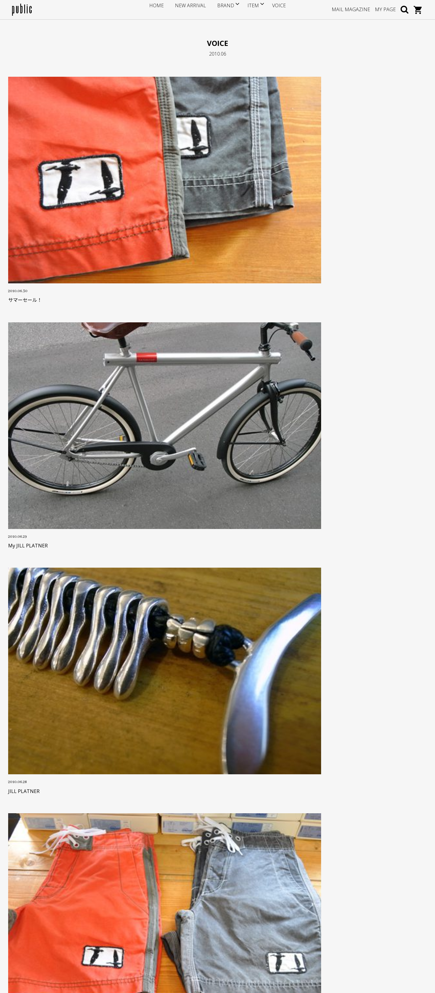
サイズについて (168, 886)
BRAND (221, 9)
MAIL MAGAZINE (351, 9)
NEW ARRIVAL (192, 9)
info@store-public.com (47, 902)
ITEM (247, 9)
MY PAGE (385, 9)
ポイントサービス (170, 896)
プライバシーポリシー (174, 933)
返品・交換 (163, 914)
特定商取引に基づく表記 (176, 924)
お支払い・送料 (168, 905)
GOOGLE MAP (36, 931)
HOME (165, 9)
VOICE (270, 9)
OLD (192, 738)
